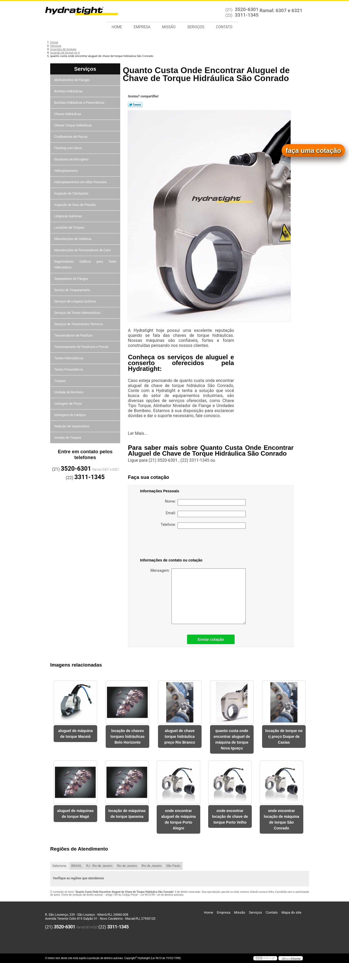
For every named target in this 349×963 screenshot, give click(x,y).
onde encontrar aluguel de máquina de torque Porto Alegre (178, 819)
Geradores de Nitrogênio (71, 159)
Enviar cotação (211, 639)
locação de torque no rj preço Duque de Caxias (284, 736)
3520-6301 (247, 9)
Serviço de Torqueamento (72, 290)
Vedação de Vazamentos (72, 426)
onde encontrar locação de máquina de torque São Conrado (281, 819)
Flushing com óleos (68, 148)
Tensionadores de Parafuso (74, 335)
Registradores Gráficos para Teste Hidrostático (85, 264)
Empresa (142, 27)
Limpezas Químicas (68, 216)
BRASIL (76, 866)
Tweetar (135, 104)
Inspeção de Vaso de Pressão (75, 205)
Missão (168, 27)
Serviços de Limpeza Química (75, 301)
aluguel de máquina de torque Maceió (75, 734)
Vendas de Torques (68, 438)
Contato (224, 27)
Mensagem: (198, 596)
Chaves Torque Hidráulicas (73, 125)
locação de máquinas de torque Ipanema (127, 814)
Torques (60, 381)
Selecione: (59, 866)
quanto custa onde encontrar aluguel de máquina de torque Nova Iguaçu (231, 739)
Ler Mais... (137, 433)
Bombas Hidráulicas (68, 91)
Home (117, 27)
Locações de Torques (69, 227)
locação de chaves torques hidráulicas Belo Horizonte (127, 736)
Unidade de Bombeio (69, 392)
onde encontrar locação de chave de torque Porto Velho (230, 816)
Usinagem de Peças (68, 403)
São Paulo (173, 866)
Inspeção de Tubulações (71, 193)
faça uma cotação (313, 150)
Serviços (195, 27)
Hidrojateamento (66, 171)
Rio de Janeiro (127, 866)
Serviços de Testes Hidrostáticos (77, 313)
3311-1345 (247, 15)
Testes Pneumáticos (69, 369)
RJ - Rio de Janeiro (99, 866)
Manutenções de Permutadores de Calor (83, 250)
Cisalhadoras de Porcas (71, 137)
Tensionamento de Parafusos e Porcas (81, 347)
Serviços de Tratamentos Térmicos (79, 324)
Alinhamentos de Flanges (72, 80)
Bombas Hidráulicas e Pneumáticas (79, 103)
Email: (206, 514)
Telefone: (203, 525)
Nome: (205, 502)
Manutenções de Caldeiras (73, 239)
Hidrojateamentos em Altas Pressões (80, 182)
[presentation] (173, 544)
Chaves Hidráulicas (68, 114)
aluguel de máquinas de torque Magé (75, 814)
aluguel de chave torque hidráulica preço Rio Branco (179, 736)
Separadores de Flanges (71, 279)
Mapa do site (291, 912)
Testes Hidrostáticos (69, 358)
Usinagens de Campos (70, 415)
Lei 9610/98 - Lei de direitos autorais (162, 894)
